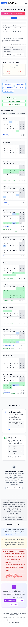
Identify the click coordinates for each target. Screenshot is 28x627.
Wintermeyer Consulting (19, 613)
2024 (8, 18)
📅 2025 (9, 54)
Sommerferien (20, 87)
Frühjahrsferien (8, 91)
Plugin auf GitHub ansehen (15, 429)
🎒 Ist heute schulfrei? (13, 104)
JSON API (20, 600)
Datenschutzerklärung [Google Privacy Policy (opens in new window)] (10, 532)
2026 (20, 18)
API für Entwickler (14, 622)
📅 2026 (19, 54)
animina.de (21, 13)
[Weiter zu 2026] (25, 18)
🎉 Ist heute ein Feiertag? (14, 101)
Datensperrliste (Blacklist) (14, 620)
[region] (14, 32)
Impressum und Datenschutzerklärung (14, 617)
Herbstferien (8, 84)
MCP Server (14, 604)
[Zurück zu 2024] (3, 18)
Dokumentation (10, 600)
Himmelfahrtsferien (8, 87)
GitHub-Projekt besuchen (14, 488)
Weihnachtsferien (20, 84)
